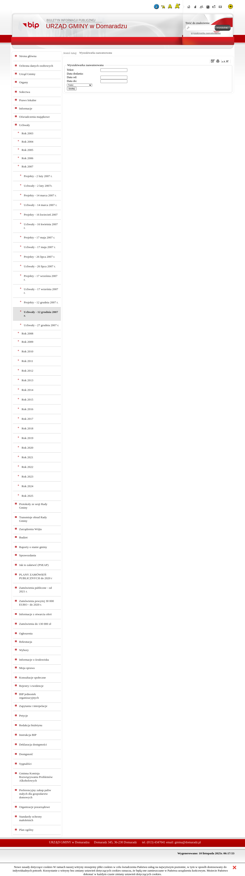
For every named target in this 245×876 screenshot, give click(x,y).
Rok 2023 (27, 476)
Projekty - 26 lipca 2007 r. (39, 256)
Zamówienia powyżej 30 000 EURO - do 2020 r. (36, 602)
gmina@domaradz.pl (188, 842)
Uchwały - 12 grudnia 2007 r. (41, 313)
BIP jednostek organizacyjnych (29, 695)
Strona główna (27, 56)
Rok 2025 (27, 495)
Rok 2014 (27, 390)
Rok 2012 (27, 370)
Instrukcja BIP (27, 735)
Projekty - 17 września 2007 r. (41, 277)
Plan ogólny (26, 829)
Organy (23, 82)
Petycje (23, 715)
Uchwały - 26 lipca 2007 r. (40, 266)
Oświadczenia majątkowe (34, 116)
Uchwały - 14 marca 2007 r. (40, 205)
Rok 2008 (27, 333)
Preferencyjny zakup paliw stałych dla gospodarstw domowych (35, 793)
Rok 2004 (27, 141)
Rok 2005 (27, 150)
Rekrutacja (25, 641)
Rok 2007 (27, 166)
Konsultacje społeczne (32, 677)
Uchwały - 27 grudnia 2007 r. (41, 325)
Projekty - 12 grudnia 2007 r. (41, 302)
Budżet (23, 537)
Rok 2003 (27, 133)
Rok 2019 (27, 438)
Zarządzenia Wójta (30, 529)
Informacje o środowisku (34, 659)
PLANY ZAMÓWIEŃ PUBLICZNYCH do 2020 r (35, 576)
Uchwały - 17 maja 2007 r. (40, 247)
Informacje (25, 108)
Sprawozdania (27, 555)
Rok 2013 (27, 380)
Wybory (24, 650)
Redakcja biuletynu (30, 725)
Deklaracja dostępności (33, 744)
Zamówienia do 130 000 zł (35, 623)
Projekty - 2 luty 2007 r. (38, 176)
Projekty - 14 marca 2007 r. (40, 195)
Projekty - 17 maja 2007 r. (39, 237)
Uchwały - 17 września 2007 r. (41, 290)
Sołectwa (24, 92)
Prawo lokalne (27, 100)
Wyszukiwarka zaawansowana (95, 52)
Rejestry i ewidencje (31, 686)
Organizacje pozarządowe (34, 807)
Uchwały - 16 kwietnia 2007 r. (41, 226)
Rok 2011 (27, 361)
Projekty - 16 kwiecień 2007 (41, 214)
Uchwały (24, 125)
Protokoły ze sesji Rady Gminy (33, 505)
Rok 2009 (27, 341)
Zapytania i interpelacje (33, 706)
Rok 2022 (27, 467)
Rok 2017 (27, 418)
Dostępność (26, 754)
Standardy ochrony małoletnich (30, 818)
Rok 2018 (27, 428)
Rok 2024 (27, 486)
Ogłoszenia (26, 633)
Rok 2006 (27, 158)
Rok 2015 (27, 399)
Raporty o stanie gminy (33, 547)
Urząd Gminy (27, 74)
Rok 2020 (27, 447)
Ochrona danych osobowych (36, 65)
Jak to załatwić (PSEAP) (34, 565)
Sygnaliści (25, 763)
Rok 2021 (27, 457)
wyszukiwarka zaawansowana (206, 33)
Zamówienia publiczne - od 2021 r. (35, 589)
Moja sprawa (27, 668)
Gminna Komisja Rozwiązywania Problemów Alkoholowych (36, 777)
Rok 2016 (27, 409)
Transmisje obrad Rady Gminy (33, 519)
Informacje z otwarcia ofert (35, 614)
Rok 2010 (27, 351)
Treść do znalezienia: (197, 23)
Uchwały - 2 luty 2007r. (38, 185)
